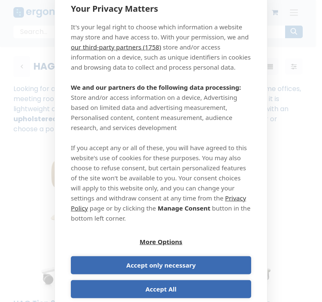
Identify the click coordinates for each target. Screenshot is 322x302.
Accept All (161, 277)
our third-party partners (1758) (116, 58)
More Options (114, 254)
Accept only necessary (207, 254)
